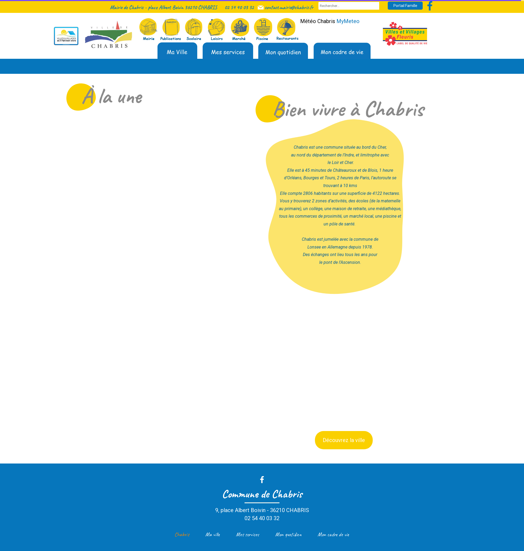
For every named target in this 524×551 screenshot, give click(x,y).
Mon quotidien (288, 534)
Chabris (181, 534)
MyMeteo (348, 21)
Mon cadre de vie (333, 534)
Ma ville (212, 534)
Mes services (247, 534)
